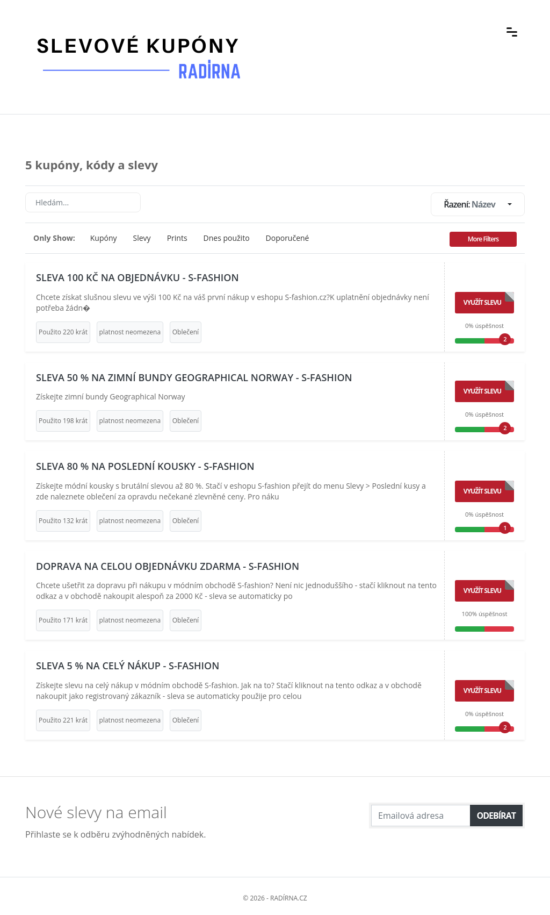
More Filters (483, 239)
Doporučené (287, 238)
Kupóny (103, 238)
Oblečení (185, 332)
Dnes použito (227, 238)
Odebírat (496, 815)
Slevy (142, 238)
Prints (177, 238)
